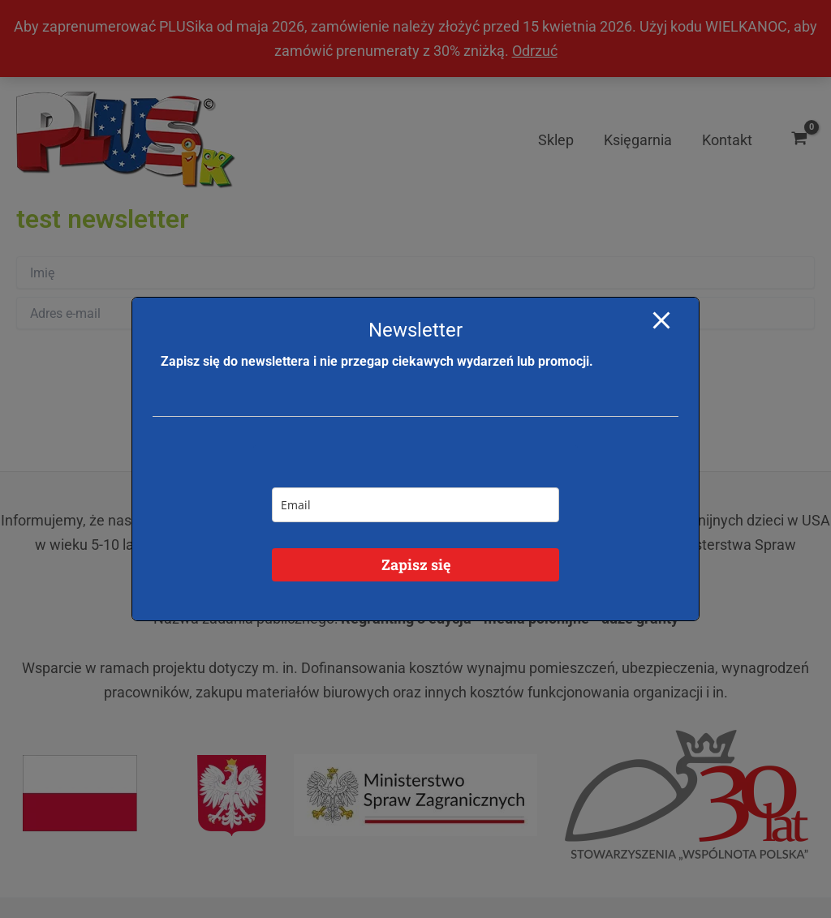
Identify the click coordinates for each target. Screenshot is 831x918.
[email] (415, 504)
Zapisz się (415, 564)
